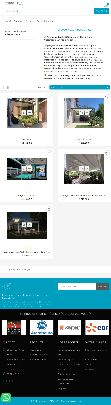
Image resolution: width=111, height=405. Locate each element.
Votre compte (95, 342)
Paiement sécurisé (67, 374)
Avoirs (88, 364)
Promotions (35, 350)
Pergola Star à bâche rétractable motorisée (84, 195)
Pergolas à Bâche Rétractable (15, 33)
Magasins (62, 388)
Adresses (89, 369)
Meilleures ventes (38, 359)
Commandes (91, 359)
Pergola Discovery (27, 195)
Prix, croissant (80, 87)
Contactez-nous (65, 379)
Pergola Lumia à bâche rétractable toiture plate (27, 251)
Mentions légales (66, 359)
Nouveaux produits (39, 354)
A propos (62, 369)
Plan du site (63, 383)
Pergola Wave (84, 139)
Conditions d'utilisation (69, 364)
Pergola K (26, 139)
